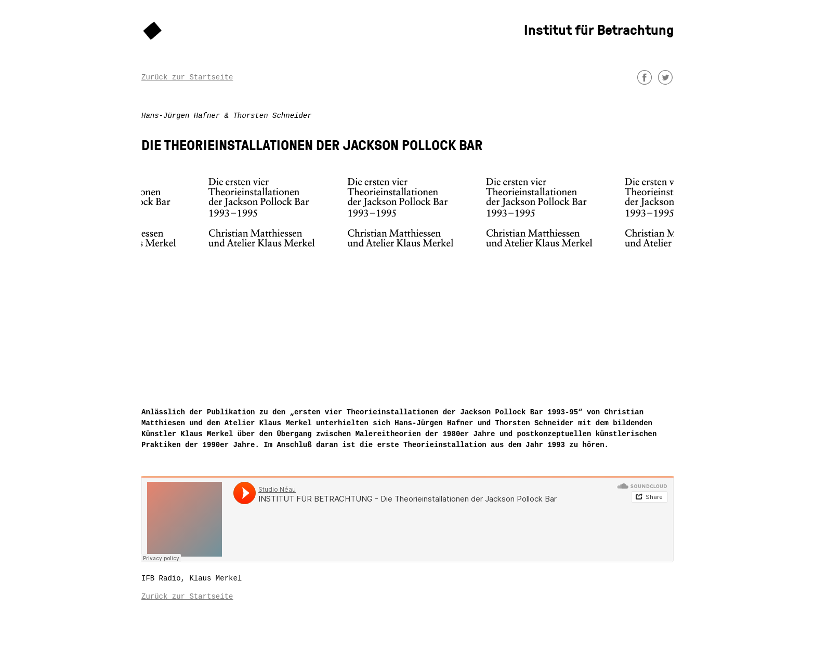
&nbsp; (407, 519)
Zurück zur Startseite (187, 77)
